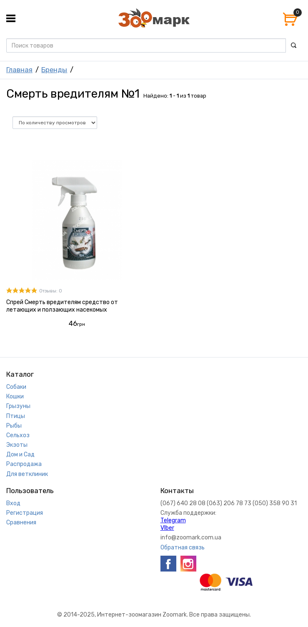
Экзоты (17, 444)
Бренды (54, 69)
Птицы (15, 416)
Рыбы (14, 425)
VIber (167, 527)
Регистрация (24, 512)
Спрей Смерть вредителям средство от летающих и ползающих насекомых (62, 306)
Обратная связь (182, 547)
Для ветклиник (27, 474)
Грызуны (18, 406)
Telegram (173, 520)
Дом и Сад (20, 454)
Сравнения (21, 522)
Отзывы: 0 (50, 291)
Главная (19, 69)
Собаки (16, 386)
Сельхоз (18, 435)
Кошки (15, 396)
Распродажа (24, 464)
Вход (13, 503)
